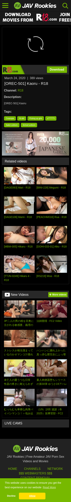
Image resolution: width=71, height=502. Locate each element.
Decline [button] (11, 496)
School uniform (29, 125)
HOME (12, 468)
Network (55, 468)
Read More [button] (49, 487)
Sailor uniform (12, 125)
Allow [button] (32, 496)
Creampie (10, 118)
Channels (32, 468)
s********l (50, 118)
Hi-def (21, 118)
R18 (20, 90)
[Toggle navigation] (5, 5)
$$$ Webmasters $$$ (35, 473)
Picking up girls (35, 118)
